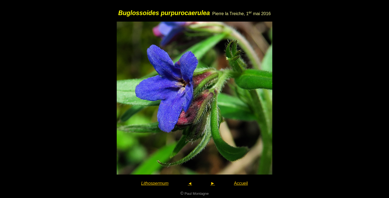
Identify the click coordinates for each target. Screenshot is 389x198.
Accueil (241, 183)
